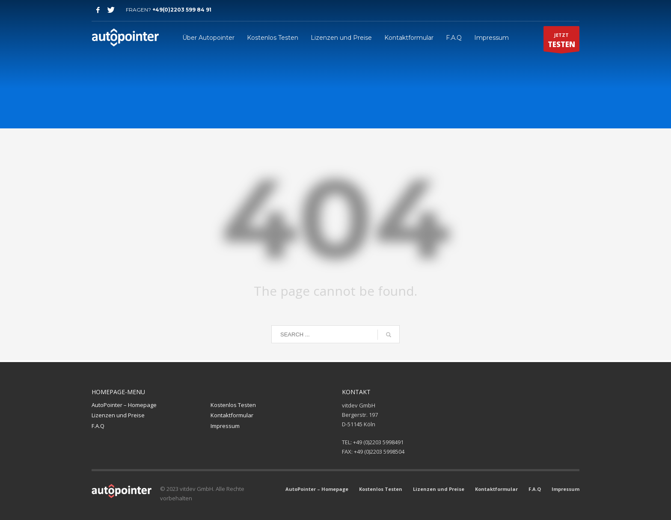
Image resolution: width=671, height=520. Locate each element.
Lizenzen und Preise (118, 415)
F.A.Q (98, 426)
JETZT (561, 41)
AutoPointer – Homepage (124, 405)
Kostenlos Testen (233, 405)
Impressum (225, 426)
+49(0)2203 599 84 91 (181, 9)
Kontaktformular (232, 415)
